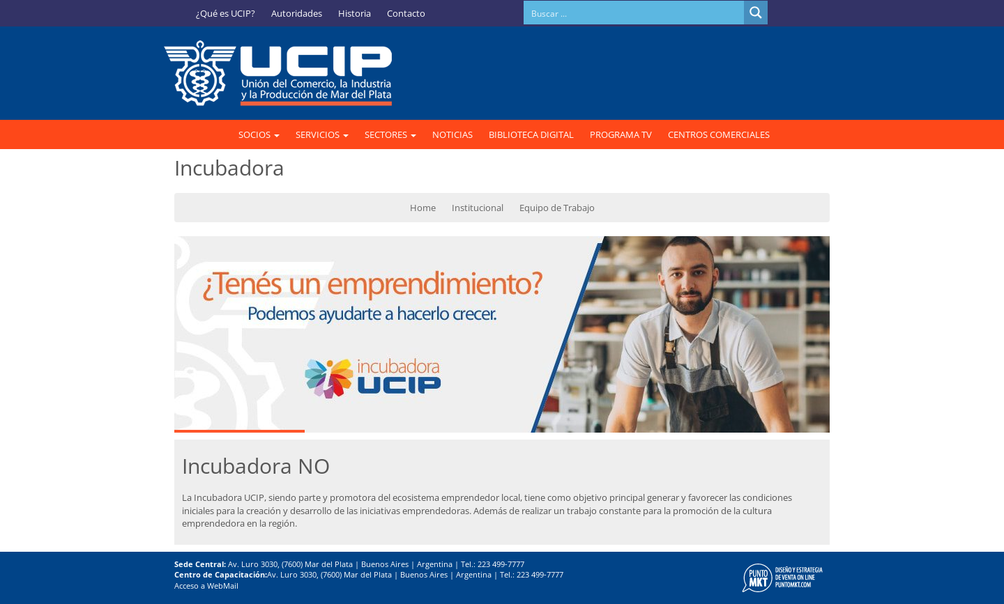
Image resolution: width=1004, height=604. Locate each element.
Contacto (406, 13)
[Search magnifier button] (756, 12)
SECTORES (390, 134)
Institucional (477, 207)
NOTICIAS (452, 134)
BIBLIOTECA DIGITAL (531, 134)
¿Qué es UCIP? (225, 13)
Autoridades (296, 13)
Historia (354, 13)
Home (423, 207)
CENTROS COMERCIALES (719, 134)
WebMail (222, 585)
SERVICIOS (322, 134)
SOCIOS (259, 134)
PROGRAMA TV (621, 134)
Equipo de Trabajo (557, 207)
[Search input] (634, 12)
